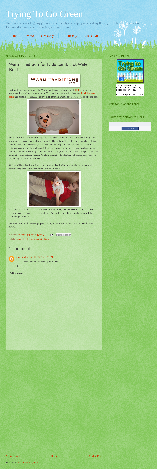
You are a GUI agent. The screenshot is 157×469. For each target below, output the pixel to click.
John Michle (22, 257)
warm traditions (42, 239)
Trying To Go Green (44, 13)
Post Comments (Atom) (28, 462)
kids (24, 239)
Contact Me (91, 35)
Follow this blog (130, 131)
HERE (77, 90)
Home (13, 35)
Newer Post (13, 456)
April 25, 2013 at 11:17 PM (41, 257)
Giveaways (48, 35)
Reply (19, 266)
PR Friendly (69, 35)
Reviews (29, 35)
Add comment (16, 273)
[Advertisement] (53, 401)
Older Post (95, 456)
